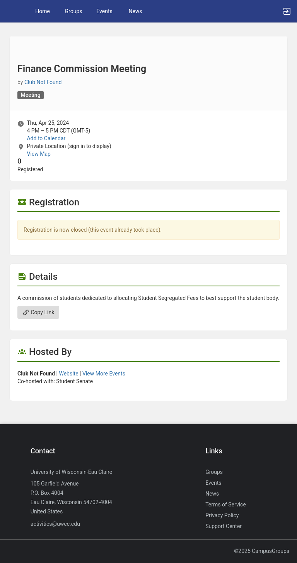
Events (104, 11)
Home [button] (42, 11)
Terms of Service (225, 504)
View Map (38, 154)
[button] (10, 11)
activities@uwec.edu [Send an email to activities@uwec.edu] (55, 524)
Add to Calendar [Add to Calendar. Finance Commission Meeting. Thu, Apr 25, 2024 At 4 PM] (46, 138)
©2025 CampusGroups (261, 551)
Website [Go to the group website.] (68, 373)
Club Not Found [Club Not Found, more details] (43, 82)
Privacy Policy (222, 515)
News (135, 11)
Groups (73, 11)
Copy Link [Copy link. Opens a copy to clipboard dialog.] (38, 312)
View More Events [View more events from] (103, 373)
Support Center (223, 526)
